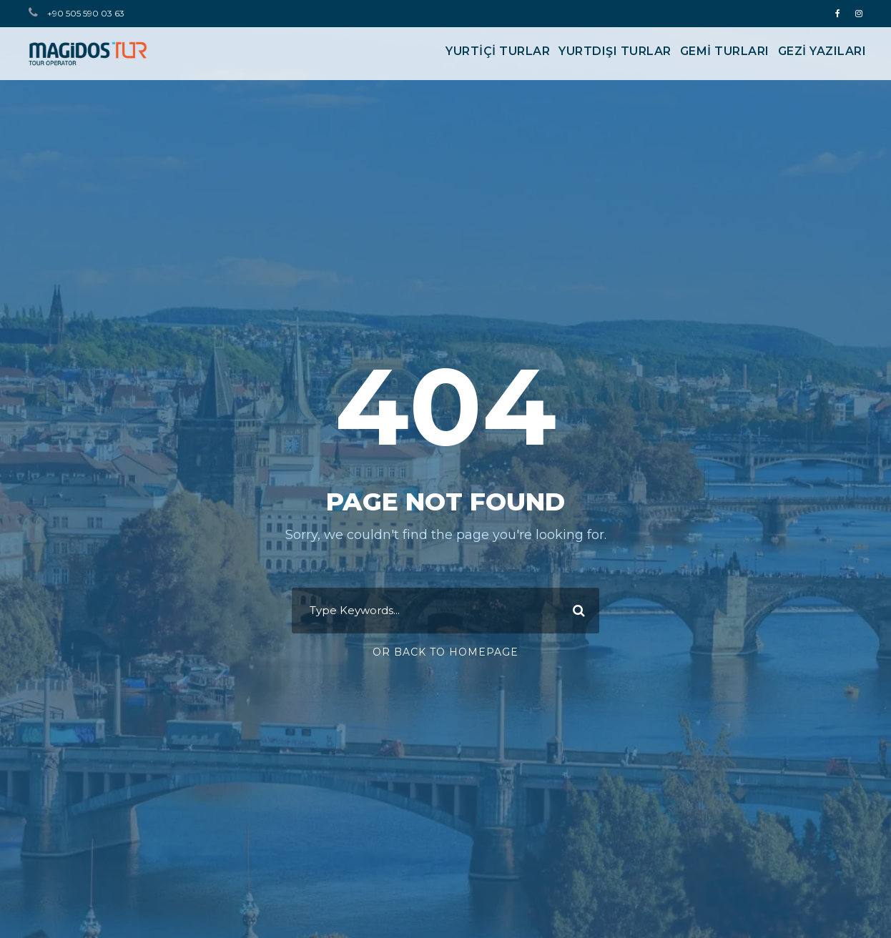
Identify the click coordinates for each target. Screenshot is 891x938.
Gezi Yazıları (822, 51)
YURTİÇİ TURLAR (498, 51)
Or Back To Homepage (445, 652)
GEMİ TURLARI (724, 51)
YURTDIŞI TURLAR (614, 51)
